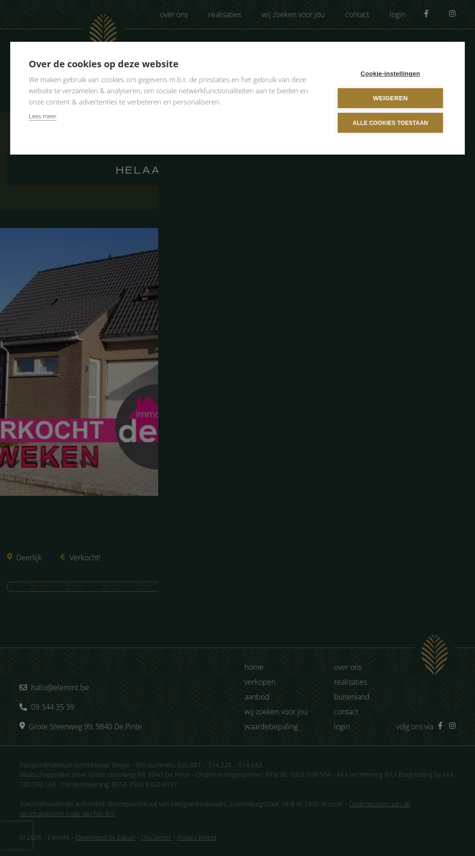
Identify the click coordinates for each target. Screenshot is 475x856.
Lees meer (43, 116)
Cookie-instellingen (390, 73)
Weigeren (390, 98)
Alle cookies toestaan (390, 122)
